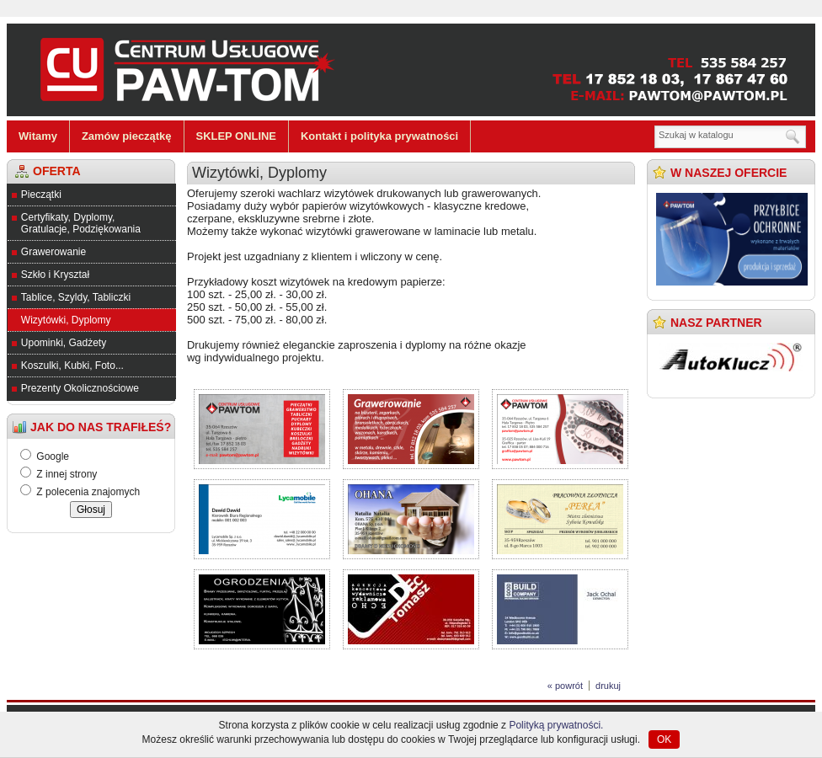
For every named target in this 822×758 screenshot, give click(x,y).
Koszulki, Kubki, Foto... (72, 365)
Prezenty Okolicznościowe (80, 388)
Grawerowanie (53, 252)
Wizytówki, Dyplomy (66, 320)
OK (664, 739)
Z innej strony (66, 474)
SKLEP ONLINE (236, 136)
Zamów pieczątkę (127, 136)
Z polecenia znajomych (88, 492)
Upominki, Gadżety (63, 343)
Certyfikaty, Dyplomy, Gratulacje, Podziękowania (81, 223)
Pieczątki (41, 194)
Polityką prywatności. (556, 725)
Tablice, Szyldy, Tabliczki (76, 297)
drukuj (608, 686)
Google (52, 456)
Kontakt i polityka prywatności (379, 136)
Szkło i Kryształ (55, 274)
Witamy (38, 136)
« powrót (565, 686)
